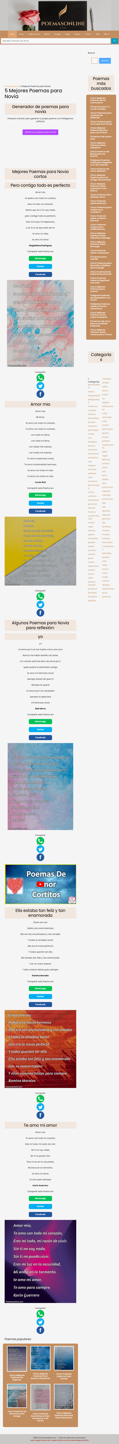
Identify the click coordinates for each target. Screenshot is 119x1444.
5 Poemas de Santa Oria (100, 137)
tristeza (106, 530)
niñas (105, 386)
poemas (106, 596)
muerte (106, 534)
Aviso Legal (35, 1440)
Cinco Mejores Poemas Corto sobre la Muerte (98, 315)
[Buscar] (114, 41)
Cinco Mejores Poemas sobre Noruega (98, 244)
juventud (92, 588)
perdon (91, 542)
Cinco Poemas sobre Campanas (99, 251)
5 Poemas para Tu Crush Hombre (100, 107)
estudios (92, 592)
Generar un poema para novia (40, 132)
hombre (106, 538)
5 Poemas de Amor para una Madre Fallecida (100, 323)
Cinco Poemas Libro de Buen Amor (100, 195)
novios (15, 86)
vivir (90, 438)
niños (104, 565)
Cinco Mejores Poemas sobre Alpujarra (98, 145)
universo (92, 496)
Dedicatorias (34, 34)
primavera (107, 429)
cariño (91, 434)
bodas (105, 479)
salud (105, 394)
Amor (21, 34)
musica (92, 512)
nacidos (92, 410)
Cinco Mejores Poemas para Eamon (97, 289)
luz (103, 398)
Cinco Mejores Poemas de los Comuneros (98, 100)
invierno (92, 550)
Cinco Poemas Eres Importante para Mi (100, 273)
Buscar (91, 52)
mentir (91, 522)
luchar (91, 492)
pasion (91, 534)
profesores (107, 499)
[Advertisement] (40, 63)
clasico (91, 570)
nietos (91, 562)
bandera (92, 441)
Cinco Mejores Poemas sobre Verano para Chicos (101, 332)
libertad (106, 459)
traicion (92, 414)
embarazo (93, 457)
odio (90, 477)
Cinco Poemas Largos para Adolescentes (98, 227)
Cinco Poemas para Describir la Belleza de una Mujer (101, 265)
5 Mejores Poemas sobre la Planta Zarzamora (100, 306)
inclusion (92, 426)
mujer (105, 577)
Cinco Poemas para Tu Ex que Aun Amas (101, 122)
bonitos (106, 463)
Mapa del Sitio (82, 1440)
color (104, 413)
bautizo (91, 422)
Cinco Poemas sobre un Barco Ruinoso (98, 218)
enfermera (93, 500)
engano (92, 465)
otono (105, 390)
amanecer (93, 453)
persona (106, 518)
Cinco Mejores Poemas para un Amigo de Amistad (100, 177)
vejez (90, 526)
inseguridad (94, 395)
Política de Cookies (48, 1440)
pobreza (92, 473)
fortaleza (92, 596)
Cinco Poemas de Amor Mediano (99, 170)
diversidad (93, 418)
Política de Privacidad (66, 1440)
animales (107, 417)
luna (104, 475)
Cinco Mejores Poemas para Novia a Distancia (40, 1376)
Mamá (47, 34)
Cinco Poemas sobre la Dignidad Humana (99, 280)
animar (91, 508)
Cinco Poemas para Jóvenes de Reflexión (101, 115)
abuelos (106, 510)
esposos (106, 491)
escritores (93, 538)
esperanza (93, 566)
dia (103, 522)
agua (105, 455)
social (91, 574)
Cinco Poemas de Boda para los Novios (99, 154)
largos (105, 437)
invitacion (93, 406)
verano (91, 554)
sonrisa (91, 530)
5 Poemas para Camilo (98, 258)
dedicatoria (108, 588)
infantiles (106, 553)
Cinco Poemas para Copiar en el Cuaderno (101, 209)
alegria (105, 402)
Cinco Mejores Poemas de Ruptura (17, 1377)
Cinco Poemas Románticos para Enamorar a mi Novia (40, 1417)
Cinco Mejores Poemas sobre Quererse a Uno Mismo (98, 187)
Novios (77, 34)
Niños (106, 34)
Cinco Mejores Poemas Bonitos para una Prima (99, 130)
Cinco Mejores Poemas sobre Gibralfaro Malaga (100, 235)
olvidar (105, 382)
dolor (90, 578)
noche (105, 425)
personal (92, 504)
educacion (107, 487)
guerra (105, 433)
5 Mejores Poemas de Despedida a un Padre (100, 297)
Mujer (67, 34)
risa (90, 461)
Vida (97, 34)
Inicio (12, 34)
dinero (91, 391)
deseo (91, 546)
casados (106, 378)
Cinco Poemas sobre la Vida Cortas (64, 1376)
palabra (92, 600)
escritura (92, 481)
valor (104, 421)
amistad (106, 526)
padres (105, 557)
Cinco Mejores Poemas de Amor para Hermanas (64, 1415)
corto (104, 573)
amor (105, 592)
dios (104, 483)
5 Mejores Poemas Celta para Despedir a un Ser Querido (101, 162)
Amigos (57, 34)
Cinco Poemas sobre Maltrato (98, 202)
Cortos (88, 34)
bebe (104, 451)
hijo (104, 507)
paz (104, 471)
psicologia (93, 430)
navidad (106, 495)
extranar (92, 469)
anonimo (92, 449)
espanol (106, 514)
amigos (106, 584)
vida (104, 561)
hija (104, 503)
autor (105, 467)
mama (105, 581)
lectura (91, 445)
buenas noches (92, 583)
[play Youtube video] (40, 884)
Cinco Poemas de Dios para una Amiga (17, 1413)
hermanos (107, 542)
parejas (106, 441)
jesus (90, 558)
